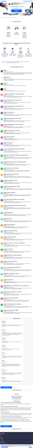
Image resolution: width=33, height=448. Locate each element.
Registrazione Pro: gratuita (16, 390)
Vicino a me (2, 439)
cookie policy (17, 445)
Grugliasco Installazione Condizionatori (16, 396)
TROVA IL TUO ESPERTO (16, 11)
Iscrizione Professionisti (28, 1)
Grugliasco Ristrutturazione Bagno (16, 397)
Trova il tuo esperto (6, 387)
